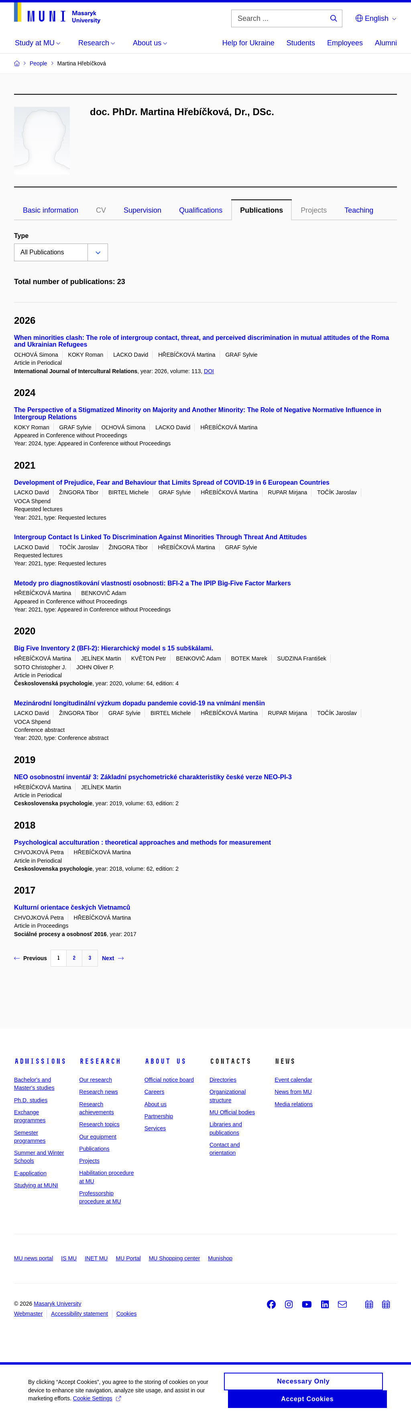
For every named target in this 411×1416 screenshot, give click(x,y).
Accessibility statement (79, 1313)
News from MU (293, 1092)
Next (112, 958)
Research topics (99, 1124)
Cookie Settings (97, 1402)
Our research (95, 1080)
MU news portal (33, 1258)
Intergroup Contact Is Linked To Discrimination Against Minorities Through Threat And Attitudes (160, 537)
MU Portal (128, 1258)
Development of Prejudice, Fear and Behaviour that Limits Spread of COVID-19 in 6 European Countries (172, 482)
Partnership (158, 1116)
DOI (209, 371)
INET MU (96, 1258)
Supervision (142, 210)
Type (21, 235)
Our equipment (97, 1137)
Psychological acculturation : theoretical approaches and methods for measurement (142, 842)
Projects (314, 210)
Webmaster (28, 1313)
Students (301, 43)
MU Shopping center (174, 1258)
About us (165, 1061)
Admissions (40, 1061)
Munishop (220, 1258)
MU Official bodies (232, 1112)
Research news (98, 1092)
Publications (261, 210)
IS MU (69, 1258)
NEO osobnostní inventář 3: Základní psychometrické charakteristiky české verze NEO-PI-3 (153, 777)
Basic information (50, 210)
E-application (30, 1173)
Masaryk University (57, 1303)
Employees (345, 43)
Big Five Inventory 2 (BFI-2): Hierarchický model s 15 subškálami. (113, 648)
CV (101, 210)
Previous (30, 958)
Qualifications (200, 210)
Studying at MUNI (36, 1185)
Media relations (294, 1104)
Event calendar (293, 1080)
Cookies (126, 1313)
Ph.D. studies (30, 1100)
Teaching (358, 210)
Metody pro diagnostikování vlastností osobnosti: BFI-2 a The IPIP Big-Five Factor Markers (152, 583)
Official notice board (169, 1080)
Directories (223, 1080)
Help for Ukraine (248, 43)
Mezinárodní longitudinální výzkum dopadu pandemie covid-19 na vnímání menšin (139, 703)
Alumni (386, 43)
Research (100, 1061)
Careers (154, 1092)
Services (155, 1128)
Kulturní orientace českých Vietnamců (72, 907)
